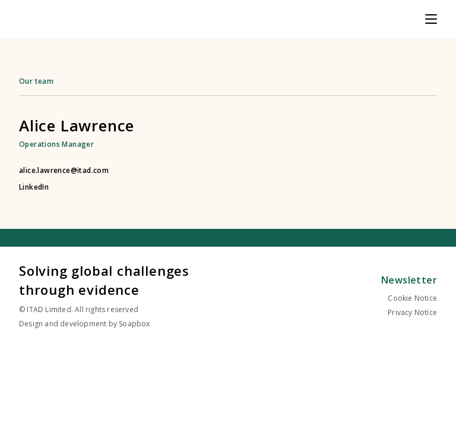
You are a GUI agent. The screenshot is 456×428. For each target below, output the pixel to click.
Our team (36, 81)
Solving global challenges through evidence (104, 280)
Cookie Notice (412, 298)
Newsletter (409, 280)
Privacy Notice (412, 312)
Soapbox (134, 324)
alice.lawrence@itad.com (64, 170)
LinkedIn (34, 187)
